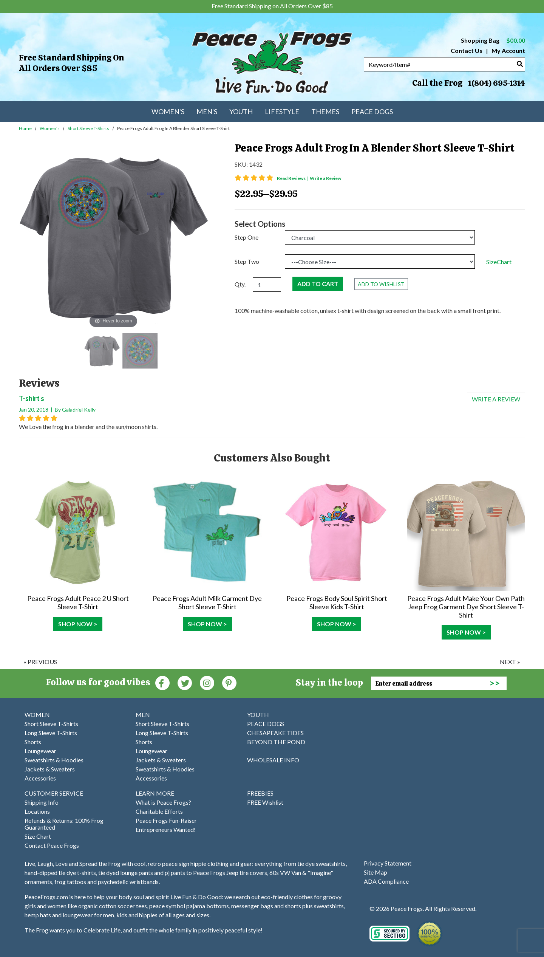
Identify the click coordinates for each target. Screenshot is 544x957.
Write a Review (325, 178)
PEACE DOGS (265, 723)
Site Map (375, 872)
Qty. (240, 284)
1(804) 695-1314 (496, 83)
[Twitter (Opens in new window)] (185, 682)
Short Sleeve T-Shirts (88, 128)
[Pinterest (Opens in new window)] (229, 682)
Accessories (40, 778)
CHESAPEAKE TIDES (275, 732)
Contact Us (466, 50)
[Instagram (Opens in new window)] (207, 682)
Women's (50, 128)
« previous (40, 661)
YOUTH (258, 714)
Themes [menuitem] (325, 111)
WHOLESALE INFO (273, 759)
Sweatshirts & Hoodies (54, 759)
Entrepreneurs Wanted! (166, 829)
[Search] (520, 64)
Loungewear (40, 750)
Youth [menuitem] (241, 111)
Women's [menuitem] (167, 111)
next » (510, 661)
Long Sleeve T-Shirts (51, 732)
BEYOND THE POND (276, 741)
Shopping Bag (493, 40)
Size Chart (38, 836)
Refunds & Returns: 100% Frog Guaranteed (64, 824)
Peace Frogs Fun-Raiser (166, 820)
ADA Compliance (386, 881)
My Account (507, 50)
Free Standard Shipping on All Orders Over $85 (71, 63)
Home (25, 128)
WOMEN (37, 714)
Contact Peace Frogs (52, 845)
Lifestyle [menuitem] (282, 111)
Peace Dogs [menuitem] (372, 111)
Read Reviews (293, 178)
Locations (37, 811)
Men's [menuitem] (206, 111)
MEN (143, 714)
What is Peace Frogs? (163, 802)
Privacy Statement (387, 863)
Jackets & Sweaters (50, 769)
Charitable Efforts (159, 811)
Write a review (496, 399)
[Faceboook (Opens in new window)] (162, 682)
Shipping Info (42, 802)
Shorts (33, 741)
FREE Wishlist (265, 802)
